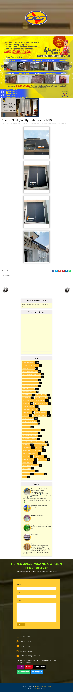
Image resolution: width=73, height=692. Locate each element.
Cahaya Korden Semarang (42, 686)
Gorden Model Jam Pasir (30, 371)
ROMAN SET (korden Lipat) (30, 436)
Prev (2, 66)
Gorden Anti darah (28, 368)
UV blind (38, 447)
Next (70, 66)
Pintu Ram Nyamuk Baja (30, 421)
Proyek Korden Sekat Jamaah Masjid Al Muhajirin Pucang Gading (41, 525)
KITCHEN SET (26, 403)
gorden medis (42, 459)
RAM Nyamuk (26, 427)
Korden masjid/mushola (30, 409)
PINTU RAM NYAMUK (28, 418)
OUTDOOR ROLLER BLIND (26, 123)
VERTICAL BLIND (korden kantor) (32, 450)
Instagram (39, 667)
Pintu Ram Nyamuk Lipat (30, 424)
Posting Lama (67, 289)
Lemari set (26, 415)
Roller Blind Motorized (30, 438)
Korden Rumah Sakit (29, 406)
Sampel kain (26, 444)
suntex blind (34, 534)
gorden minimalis (28, 462)
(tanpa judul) (34, 544)
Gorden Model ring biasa (30, 386)
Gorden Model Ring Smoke (30, 383)
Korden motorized (41, 412)
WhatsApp (23, 672)
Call (20, 667)
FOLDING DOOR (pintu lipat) (30, 365)
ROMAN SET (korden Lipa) (30, 433)
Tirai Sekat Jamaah (40, 444)
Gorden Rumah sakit (29, 388)
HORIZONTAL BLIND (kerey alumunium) (34, 400)
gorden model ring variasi (31, 465)
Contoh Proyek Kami (11, 123)
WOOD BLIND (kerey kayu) (30, 453)
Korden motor (27, 412)
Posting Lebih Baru (6, 289)
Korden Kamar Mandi (41, 403)
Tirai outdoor (62, 123)
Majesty (36, 688)
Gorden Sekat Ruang (29, 391)
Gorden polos (27, 397)
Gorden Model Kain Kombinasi (31, 374)
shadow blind (39, 474)
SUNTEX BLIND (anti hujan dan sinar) (46, 123)
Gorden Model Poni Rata (30, 380)
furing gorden (39, 456)
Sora (43, 688)
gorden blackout (28, 459)
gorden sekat (27, 468)
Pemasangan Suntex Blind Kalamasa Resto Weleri (39, 489)
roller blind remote (29, 471)
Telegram (37, 672)
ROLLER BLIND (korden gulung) (32, 430)
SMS (28, 667)
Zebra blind (26, 456)
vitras (24, 477)
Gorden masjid (27, 394)
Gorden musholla (41, 394)
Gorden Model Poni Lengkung (31, 377)
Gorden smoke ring (41, 397)
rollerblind (26, 474)
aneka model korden (37, 515)
